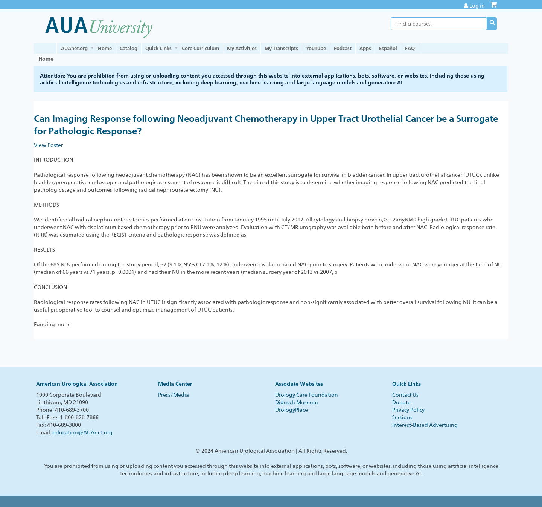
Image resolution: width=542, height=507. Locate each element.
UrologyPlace (291, 410)
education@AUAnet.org (83, 432)
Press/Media (173, 395)
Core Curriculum (200, 48)
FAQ (410, 48)
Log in (477, 6)
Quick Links (158, 48)
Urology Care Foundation (306, 395)
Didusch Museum (296, 402)
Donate (401, 402)
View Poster (48, 145)
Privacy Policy (408, 410)
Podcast (343, 48)
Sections (402, 417)
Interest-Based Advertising (425, 425)
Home (105, 48)
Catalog (128, 48)
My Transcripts (281, 48)
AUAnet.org (74, 48)
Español (388, 48)
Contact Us (405, 395)
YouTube (316, 48)
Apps (365, 48)
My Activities (242, 48)
